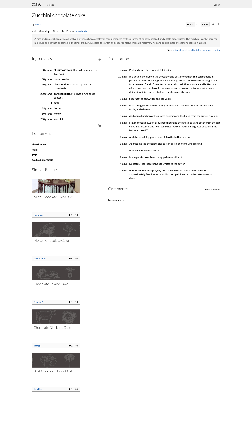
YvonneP (38, 302)
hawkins (38, 389)
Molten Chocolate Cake (51, 240)
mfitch (37, 345)
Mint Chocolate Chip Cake (53, 197)
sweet (211, 50)
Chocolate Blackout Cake (52, 327)
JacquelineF (40, 258)
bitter (217, 50)
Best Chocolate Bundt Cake (54, 371)
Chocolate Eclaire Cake (51, 284)
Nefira (38, 24)
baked (176, 50)
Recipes (50, 4)
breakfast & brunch (197, 50)
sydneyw (38, 215)
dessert (183, 50)
